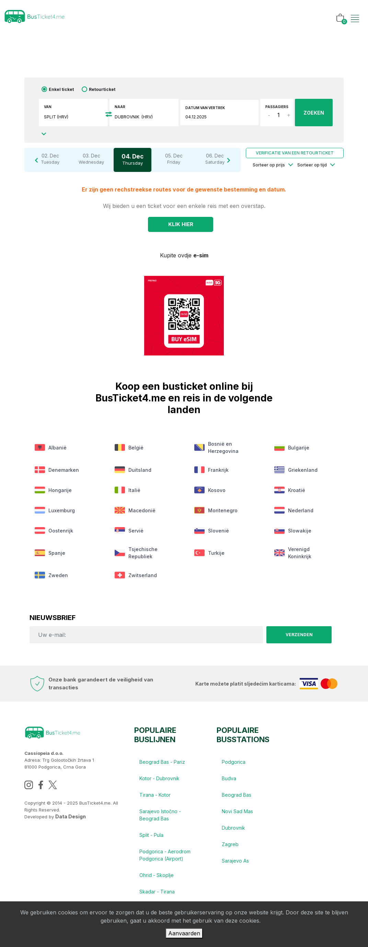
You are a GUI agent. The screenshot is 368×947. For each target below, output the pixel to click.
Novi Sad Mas (237, 811)
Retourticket (102, 89)
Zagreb (230, 844)
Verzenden (299, 634)
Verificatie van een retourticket (295, 152)
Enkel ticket (61, 89)
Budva (229, 778)
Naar (120, 107)
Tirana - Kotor (155, 795)
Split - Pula (151, 835)
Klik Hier (180, 224)
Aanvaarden (184, 933)
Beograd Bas (236, 795)
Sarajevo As (235, 861)
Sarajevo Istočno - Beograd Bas (160, 814)
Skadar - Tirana (157, 892)
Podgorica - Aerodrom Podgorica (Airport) (165, 855)
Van (47, 107)
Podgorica (233, 762)
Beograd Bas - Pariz (162, 762)
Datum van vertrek (205, 108)
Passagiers (276, 107)
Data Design (70, 816)
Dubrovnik (233, 828)
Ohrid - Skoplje (156, 875)
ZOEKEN (313, 113)
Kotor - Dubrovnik (159, 778)
